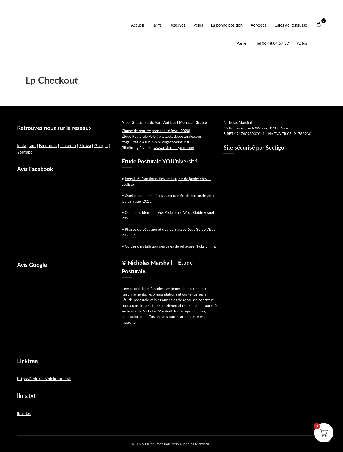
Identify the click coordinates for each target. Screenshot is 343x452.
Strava (85, 145)
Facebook (48, 145)
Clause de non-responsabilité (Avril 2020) (156, 130)
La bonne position (227, 25)
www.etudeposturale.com (180, 136)
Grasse (201, 122)
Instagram (26, 145)
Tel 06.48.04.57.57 (272, 43)
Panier (242, 43)
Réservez (177, 25)
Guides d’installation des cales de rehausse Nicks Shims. (170, 246)
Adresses (258, 25)
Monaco (186, 122)
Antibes (169, 122)
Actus (302, 43)
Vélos (198, 25)
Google (101, 145)
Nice (125, 122)
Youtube (25, 151)
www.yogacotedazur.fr (170, 142)
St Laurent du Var (146, 122)
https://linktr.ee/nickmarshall (44, 378)
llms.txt (24, 413)
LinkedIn (68, 145)
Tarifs (157, 25)
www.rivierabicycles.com (174, 147)
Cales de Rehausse (290, 25)
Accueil (137, 25)
